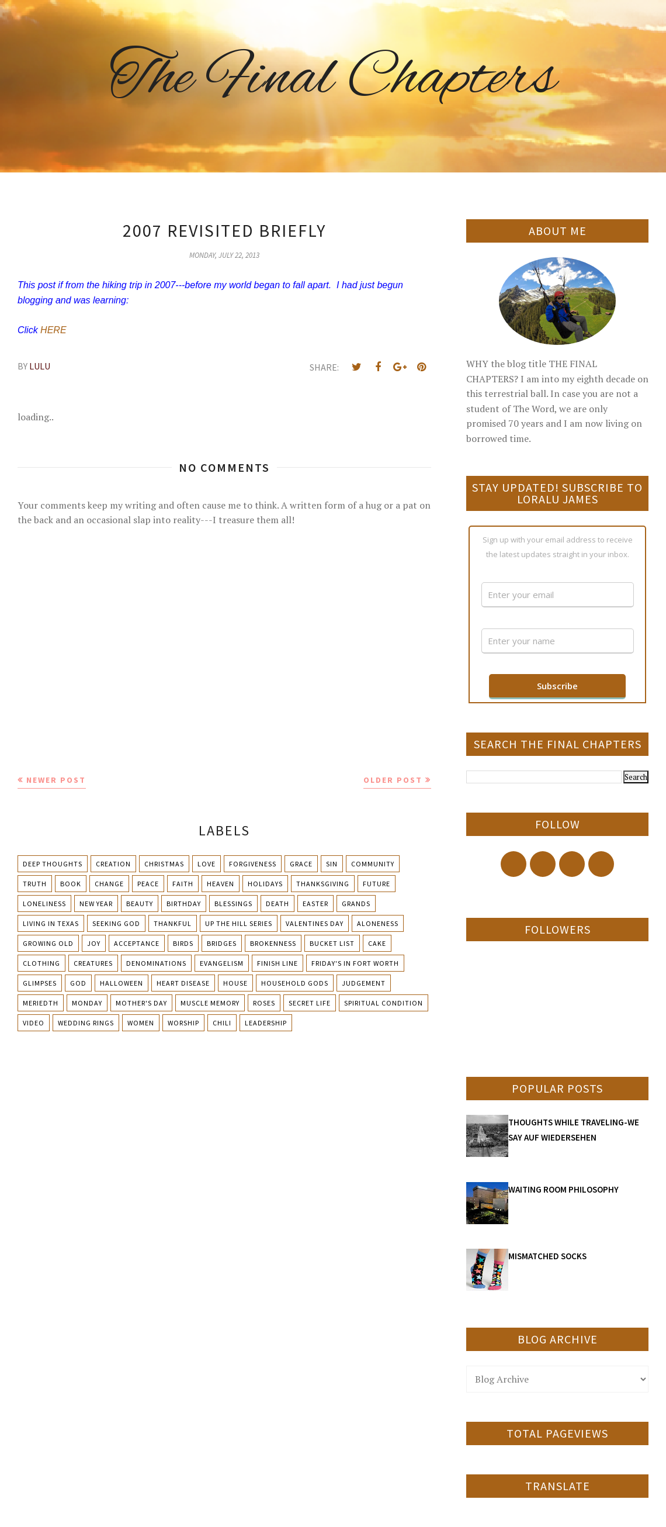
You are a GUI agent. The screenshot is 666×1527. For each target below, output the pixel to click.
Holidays (265, 883)
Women (140, 1022)
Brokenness (273, 943)
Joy (93, 943)
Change (109, 883)
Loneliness (44, 903)
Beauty (139, 903)
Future (376, 883)
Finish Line (277, 963)
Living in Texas (51, 923)
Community (372, 863)
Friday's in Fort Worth (355, 963)
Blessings (233, 903)
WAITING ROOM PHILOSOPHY (563, 1189)
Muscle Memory (210, 1003)
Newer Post (56, 780)
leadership (266, 1022)
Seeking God (116, 923)
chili (222, 1022)
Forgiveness (252, 863)
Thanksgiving (322, 883)
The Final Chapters (333, 79)
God (78, 983)
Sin (332, 863)
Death (277, 903)
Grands (356, 903)
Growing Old (48, 943)
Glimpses (40, 983)
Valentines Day (315, 923)
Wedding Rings (86, 1022)
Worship (183, 1022)
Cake (377, 943)
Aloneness (377, 923)
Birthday (183, 903)
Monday (87, 1003)
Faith (182, 883)
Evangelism (222, 963)
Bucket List (332, 943)
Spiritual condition (383, 1003)
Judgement (364, 983)
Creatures (93, 963)
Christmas (164, 863)
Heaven (220, 883)
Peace (148, 883)
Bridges (222, 943)
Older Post (392, 780)
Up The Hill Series (238, 923)
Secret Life (310, 1003)
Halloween (121, 983)
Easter (315, 903)
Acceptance (136, 943)
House (235, 983)
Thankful (173, 923)
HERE (54, 330)
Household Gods (294, 983)
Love (206, 863)
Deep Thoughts (52, 863)
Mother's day (141, 1003)
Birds (183, 943)
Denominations (156, 963)
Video (33, 1022)
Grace (301, 863)
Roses (264, 1003)
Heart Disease (183, 983)
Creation (113, 863)
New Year (96, 903)
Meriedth (40, 1003)
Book (70, 883)
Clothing (41, 963)
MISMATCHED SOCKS (547, 1256)
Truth (35, 883)
